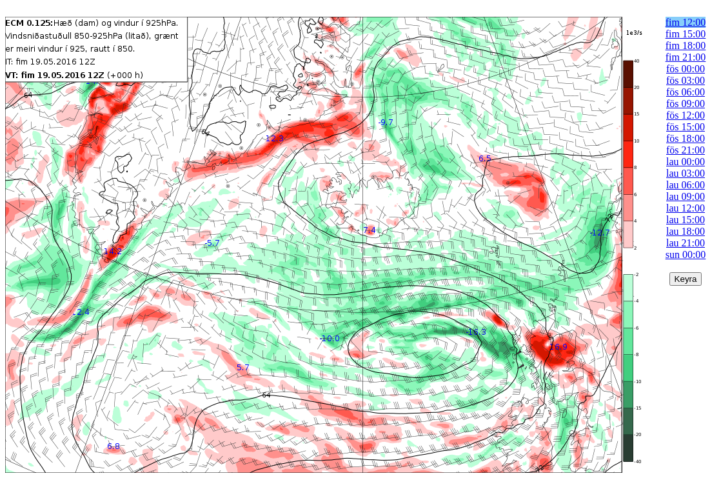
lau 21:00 (685, 242)
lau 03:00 (685, 173)
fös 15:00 (685, 126)
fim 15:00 (686, 33)
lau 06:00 (685, 184)
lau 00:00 (685, 161)
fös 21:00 (685, 149)
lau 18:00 (685, 231)
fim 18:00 (686, 45)
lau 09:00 (685, 196)
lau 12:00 (685, 208)
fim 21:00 (686, 57)
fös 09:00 (685, 103)
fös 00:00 (685, 68)
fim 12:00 (686, 22)
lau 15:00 (685, 219)
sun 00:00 (686, 254)
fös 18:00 (685, 138)
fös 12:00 (685, 115)
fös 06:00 (685, 91)
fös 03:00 (685, 80)
